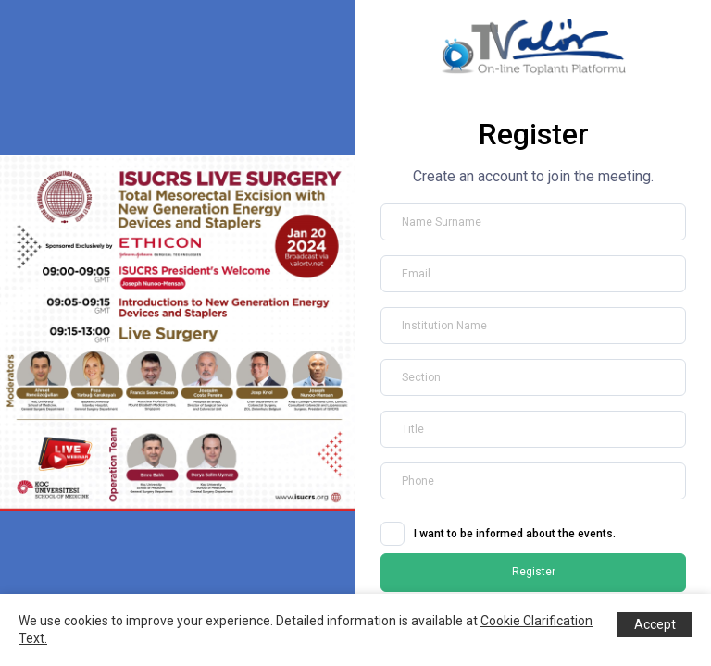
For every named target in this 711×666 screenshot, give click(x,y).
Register (533, 571)
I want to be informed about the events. (515, 533)
